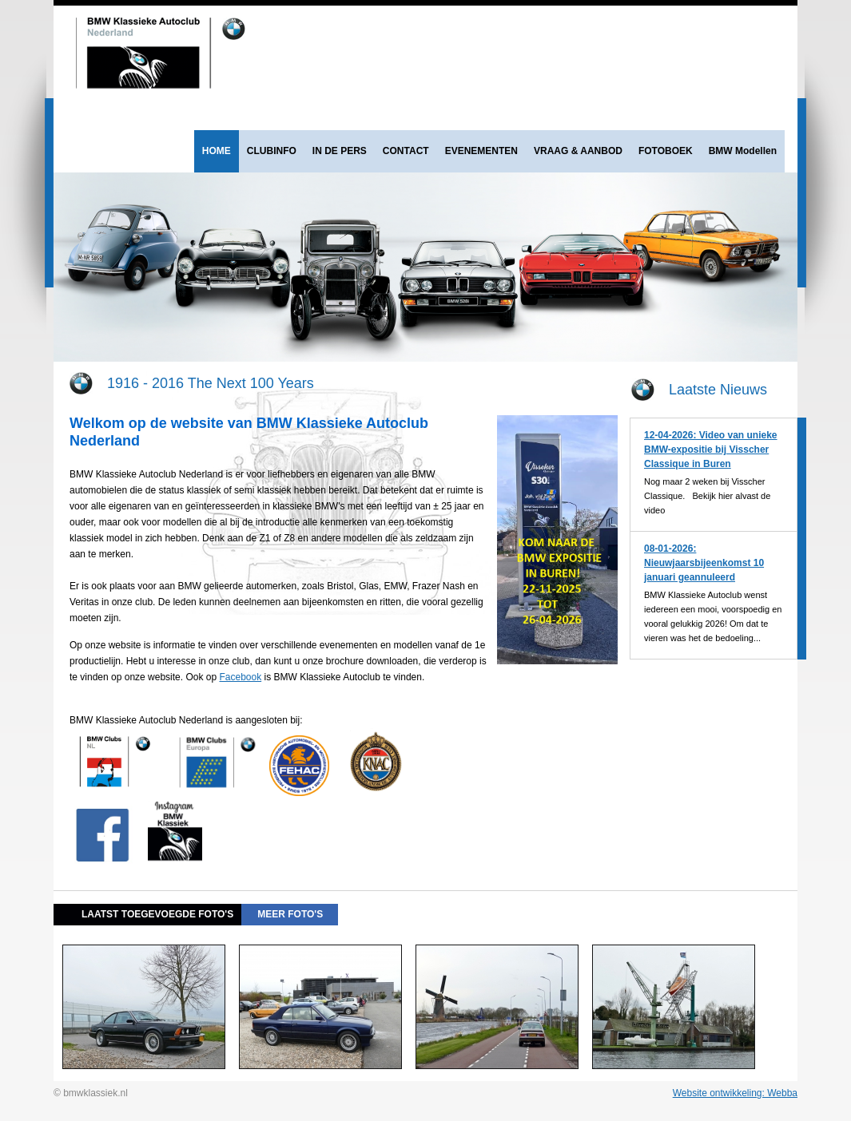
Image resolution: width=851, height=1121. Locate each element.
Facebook (240, 677)
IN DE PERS (339, 150)
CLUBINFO (271, 150)
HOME (216, 150)
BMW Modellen (743, 150)
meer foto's (290, 914)
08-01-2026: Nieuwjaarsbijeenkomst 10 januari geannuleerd (704, 563)
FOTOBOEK (665, 150)
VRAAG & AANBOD (578, 150)
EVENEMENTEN (481, 150)
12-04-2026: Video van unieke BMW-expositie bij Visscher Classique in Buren (710, 449)
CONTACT (406, 150)
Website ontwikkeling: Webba (735, 1093)
